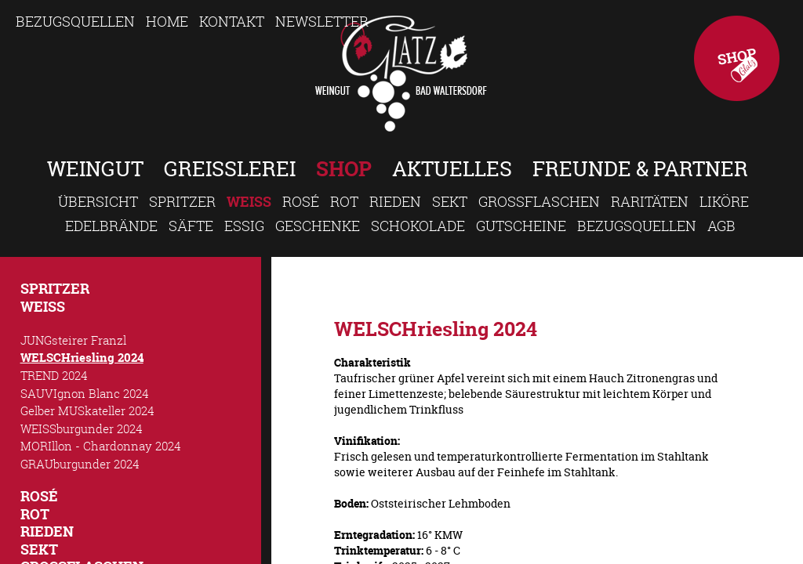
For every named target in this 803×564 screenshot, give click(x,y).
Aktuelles (452, 169)
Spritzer (182, 201)
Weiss (249, 202)
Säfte (191, 225)
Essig (244, 225)
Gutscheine (521, 225)
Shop (736, 58)
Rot (344, 201)
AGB (721, 225)
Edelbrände (111, 225)
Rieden (395, 201)
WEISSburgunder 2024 (81, 428)
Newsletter (322, 21)
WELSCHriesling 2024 (82, 357)
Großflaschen (539, 201)
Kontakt (231, 21)
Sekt (449, 201)
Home (167, 21)
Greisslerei (230, 169)
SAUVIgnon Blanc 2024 (84, 393)
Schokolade (418, 225)
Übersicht (98, 201)
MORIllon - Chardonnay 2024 (100, 446)
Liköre (724, 201)
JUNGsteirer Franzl (73, 340)
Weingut (95, 169)
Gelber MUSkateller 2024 (87, 410)
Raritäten (650, 201)
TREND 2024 (54, 375)
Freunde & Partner (640, 169)
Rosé (300, 201)
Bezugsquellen (75, 21)
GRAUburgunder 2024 (80, 464)
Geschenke (317, 225)
